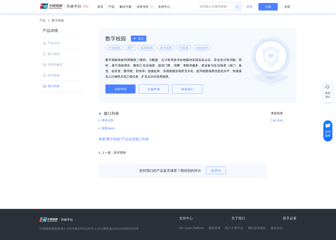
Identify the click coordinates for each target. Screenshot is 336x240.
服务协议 (277, 228)
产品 (111, 6)
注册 (268, 6)
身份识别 (108, 120)
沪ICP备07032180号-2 (81, 228)
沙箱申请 (154, 89)
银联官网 (214, 228)
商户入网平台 (234, 228)
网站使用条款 (257, 228)
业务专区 (145, 6)
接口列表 (278, 120)
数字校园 (58, 20)
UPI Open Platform (191, 228)
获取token (108, 128)
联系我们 (187, 89)
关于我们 (238, 218)
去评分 (216, 170)
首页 (100, 6)
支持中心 (164, 6)
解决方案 (126, 6)
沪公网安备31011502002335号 (118, 228)
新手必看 (290, 218)
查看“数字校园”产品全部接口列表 (124, 139)
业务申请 (120, 89)
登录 (249, 6)
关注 (138, 38)
